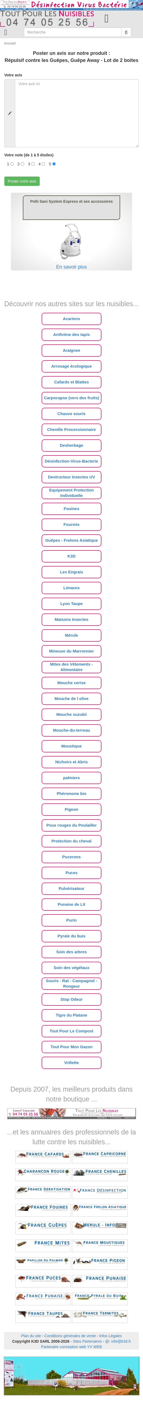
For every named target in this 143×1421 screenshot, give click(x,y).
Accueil (10, 43)
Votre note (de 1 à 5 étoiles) (29, 155)
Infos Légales (110, 1336)
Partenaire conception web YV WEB (71, 1347)
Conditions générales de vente (70, 1336)
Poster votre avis (22, 181)
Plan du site (31, 1336)
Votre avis (13, 75)
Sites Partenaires (87, 1341)
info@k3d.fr (121, 1341)
